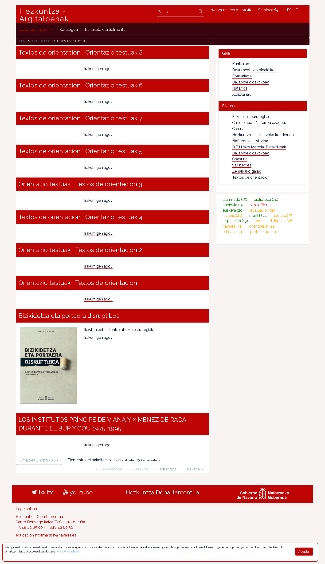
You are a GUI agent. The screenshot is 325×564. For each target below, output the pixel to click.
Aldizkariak (241, 94)
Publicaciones (41, 41)
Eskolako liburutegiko (250, 116)
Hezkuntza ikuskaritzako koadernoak (264, 135)
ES (289, 10)
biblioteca (266, 199)
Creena (238, 128)
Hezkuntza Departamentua (162, 492)
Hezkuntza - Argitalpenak (44, 15)
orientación (262, 226)
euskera (233, 210)
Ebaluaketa (242, 76)
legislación (235, 221)
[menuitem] (36, 29)
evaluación (263, 210)
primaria (233, 231)
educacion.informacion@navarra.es (46, 535)
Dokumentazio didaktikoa (254, 70)
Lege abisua (26, 509)
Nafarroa (239, 88)
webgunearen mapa (231, 10)
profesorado (264, 231)
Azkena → (195, 469)
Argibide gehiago (69, 551)
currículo (234, 205)
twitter (44, 492)
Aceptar (304, 551)
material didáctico (274, 221)
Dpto (22, 41)
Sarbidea (268, 10)
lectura (284, 215)
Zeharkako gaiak (246, 171)
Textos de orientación (251, 177)
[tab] (263, 53)
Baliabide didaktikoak (250, 82)
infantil (258, 215)
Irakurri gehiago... (98, 69)
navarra (233, 226)
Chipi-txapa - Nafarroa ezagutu (259, 122)
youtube (78, 492)
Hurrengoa (167, 469)
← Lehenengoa (108, 469)
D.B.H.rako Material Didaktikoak (259, 147)
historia (232, 215)
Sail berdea (241, 165)
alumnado (235, 199)
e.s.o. (259, 205)
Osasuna (239, 159)
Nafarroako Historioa (250, 141)
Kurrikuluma (242, 64)
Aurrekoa (140, 469)
